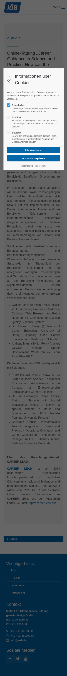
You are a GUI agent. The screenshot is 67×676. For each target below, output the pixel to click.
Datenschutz (27, 166)
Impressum (40, 166)
